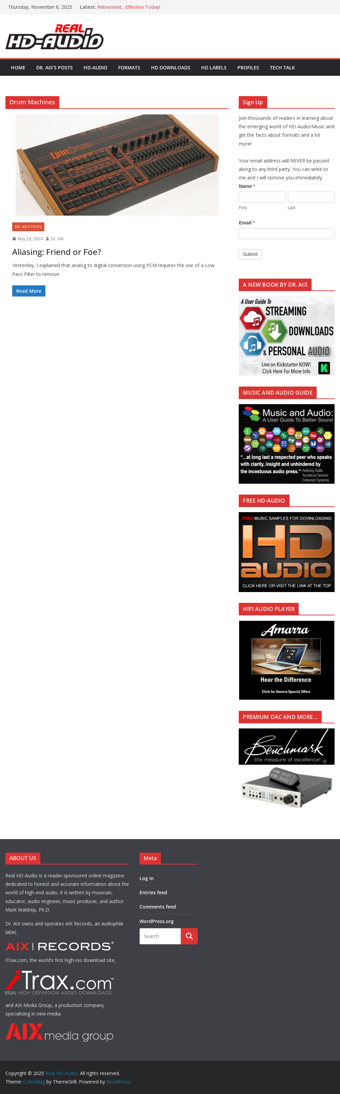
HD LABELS (214, 67)
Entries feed (153, 892)
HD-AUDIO (95, 67)
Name (247, 186)
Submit (250, 254)
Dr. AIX (57, 239)
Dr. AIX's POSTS (28, 226)
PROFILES (248, 67)
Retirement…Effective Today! (128, 7)
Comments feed (158, 906)
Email (247, 222)
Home (18, 67)
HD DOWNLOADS (170, 67)
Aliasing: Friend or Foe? (56, 251)
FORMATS (129, 67)
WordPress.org (157, 921)
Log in (147, 878)
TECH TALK (282, 67)
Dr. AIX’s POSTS (54, 67)
